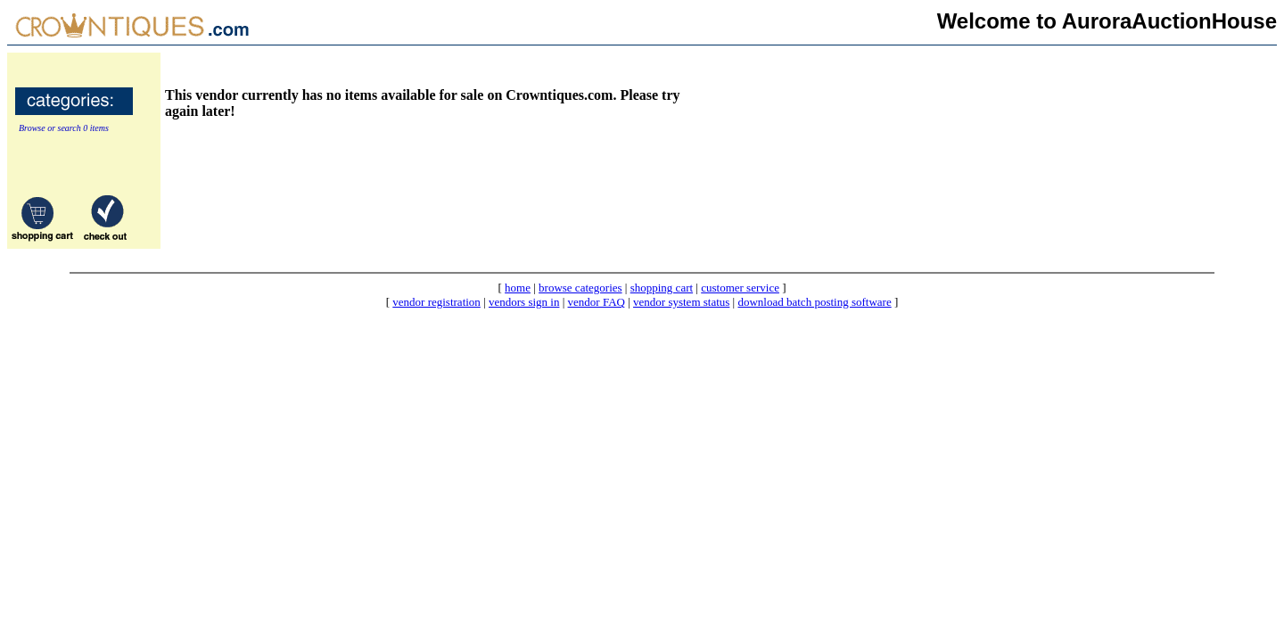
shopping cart (661, 287)
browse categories (580, 287)
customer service (740, 287)
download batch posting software (814, 302)
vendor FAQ (596, 302)
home (518, 287)
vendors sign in (524, 302)
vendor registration (436, 302)
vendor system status (681, 302)
